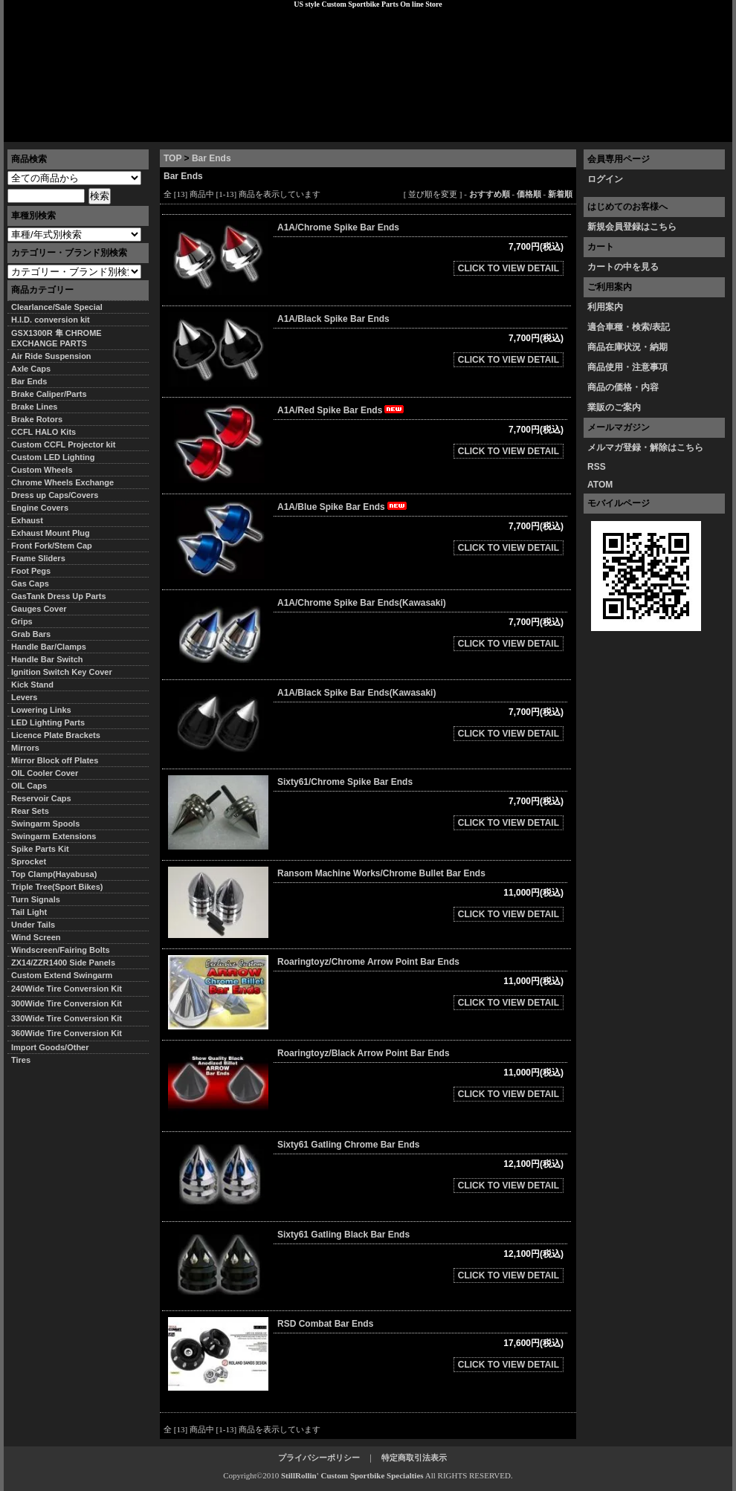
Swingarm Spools (45, 823)
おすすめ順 (489, 194)
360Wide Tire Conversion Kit (70, 1033)
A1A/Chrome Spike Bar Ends (338, 227)
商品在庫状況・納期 (627, 347)
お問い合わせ (694, 130)
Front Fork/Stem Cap (51, 545)
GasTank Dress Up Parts (58, 596)
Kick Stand (32, 684)
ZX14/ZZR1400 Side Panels (63, 962)
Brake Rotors (36, 419)
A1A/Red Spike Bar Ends (341, 410)
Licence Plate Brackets (55, 735)
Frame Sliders (38, 558)
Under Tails (33, 924)
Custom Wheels (42, 469)
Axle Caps (31, 368)
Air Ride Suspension (51, 356)
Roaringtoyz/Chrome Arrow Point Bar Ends (368, 962)
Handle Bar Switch (47, 659)
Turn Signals (35, 899)
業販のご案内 (614, 407)
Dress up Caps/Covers (54, 495)
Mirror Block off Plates (54, 760)
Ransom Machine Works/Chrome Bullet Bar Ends (381, 873)
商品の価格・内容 (623, 387)
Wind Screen (36, 937)
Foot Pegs (31, 570)
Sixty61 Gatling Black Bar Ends (343, 1234)
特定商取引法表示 (414, 1457)
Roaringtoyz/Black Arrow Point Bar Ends (363, 1053)
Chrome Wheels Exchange (62, 482)
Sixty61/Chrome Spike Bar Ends (345, 782)
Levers (24, 697)
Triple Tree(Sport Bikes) (57, 886)
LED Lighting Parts (48, 722)
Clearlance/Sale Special (57, 307)
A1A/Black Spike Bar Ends (333, 319)
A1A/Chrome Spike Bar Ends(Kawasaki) (361, 603)
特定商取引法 (118, 130)
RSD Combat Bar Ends (325, 1324)
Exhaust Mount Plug (50, 532)
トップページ (41, 130)
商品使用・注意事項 (627, 367)
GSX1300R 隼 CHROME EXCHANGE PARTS (56, 338)
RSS (596, 467)
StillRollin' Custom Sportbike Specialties (352, 1475)
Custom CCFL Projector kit (63, 444)
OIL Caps (29, 785)
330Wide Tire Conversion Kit (70, 1018)
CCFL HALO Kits (43, 431)
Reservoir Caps (41, 798)
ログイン (605, 179)
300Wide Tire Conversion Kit (70, 1003)
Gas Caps (30, 583)
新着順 (560, 194)
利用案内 (605, 307)
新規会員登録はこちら (632, 226)
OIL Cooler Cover (44, 773)
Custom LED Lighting (52, 457)
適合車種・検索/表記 (628, 327)
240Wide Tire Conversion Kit (70, 988)
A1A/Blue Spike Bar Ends (343, 507)
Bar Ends (211, 158)
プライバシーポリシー (212, 130)
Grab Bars (31, 634)
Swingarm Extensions (53, 836)
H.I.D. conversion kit (50, 319)
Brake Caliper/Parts (49, 393)
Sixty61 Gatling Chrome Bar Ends (348, 1144)
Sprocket (28, 861)
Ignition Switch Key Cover (61, 671)
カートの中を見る (623, 267)
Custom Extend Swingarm (61, 975)
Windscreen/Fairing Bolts (60, 949)
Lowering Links (41, 709)
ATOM (600, 484)
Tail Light (29, 912)
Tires (20, 1059)
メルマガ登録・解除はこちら (645, 447)
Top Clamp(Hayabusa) (54, 874)
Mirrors (25, 747)
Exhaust (27, 520)
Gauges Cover (39, 608)
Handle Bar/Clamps (48, 646)
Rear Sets (30, 810)
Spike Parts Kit (40, 848)
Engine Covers (39, 507)
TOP (172, 158)
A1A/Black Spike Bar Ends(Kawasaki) (356, 693)
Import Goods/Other (50, 1047)
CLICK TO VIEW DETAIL (508, 268)
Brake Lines (34, 406)
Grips (22, 621)
